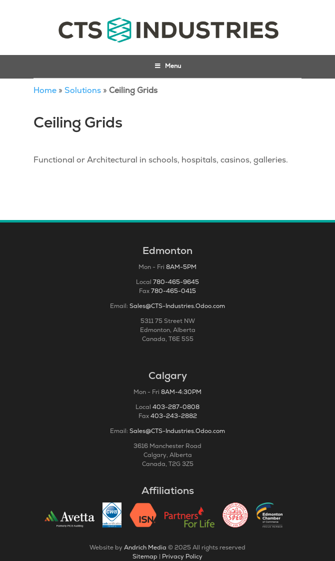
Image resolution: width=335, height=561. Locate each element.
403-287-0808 (176, 407)
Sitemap (145, 556)
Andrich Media (145, 548)
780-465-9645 (176, 282)
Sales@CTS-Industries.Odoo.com (177, 306)
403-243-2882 (173, 416)
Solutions (82, 90)
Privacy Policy (182, 556)
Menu (168, 66)
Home (45, 90)
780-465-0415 (173, 291)
